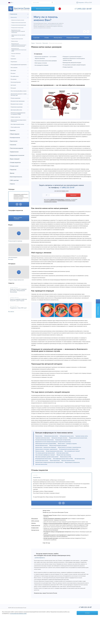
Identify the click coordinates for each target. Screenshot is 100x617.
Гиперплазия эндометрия (16, 107)
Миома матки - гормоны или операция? (45, 447)
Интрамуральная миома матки (43, 458)
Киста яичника (14, 67)
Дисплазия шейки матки (16, 110)
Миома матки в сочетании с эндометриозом (69, 447)
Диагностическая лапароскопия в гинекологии (18, 120)
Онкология (13, 144)
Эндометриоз (14, 61)
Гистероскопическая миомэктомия (18, 25)
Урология (12, 130)
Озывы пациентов (35, 525)
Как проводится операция (41, 65)
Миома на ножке (39, 451)
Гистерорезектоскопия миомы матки (68, 449)
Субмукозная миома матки (51, 436)
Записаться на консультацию (43, 8)
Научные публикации (15, 53)
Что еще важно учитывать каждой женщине (74, 65)
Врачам (12, 173)
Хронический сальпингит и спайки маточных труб (19, 94)
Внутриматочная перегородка (17, 101)
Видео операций (14, 159)
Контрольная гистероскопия (17, 27)
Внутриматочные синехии (17, 104)
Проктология (13, 141)
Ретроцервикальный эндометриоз (19, 64)
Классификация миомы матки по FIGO (63, 458)
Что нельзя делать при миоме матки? (45, 453)
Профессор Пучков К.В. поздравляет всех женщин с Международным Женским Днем (18, 291)
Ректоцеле (13, 88)
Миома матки (14, 17)
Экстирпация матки (80, 458)
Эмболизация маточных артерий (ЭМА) (18, 35)
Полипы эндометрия (15, 98)
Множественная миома (41, 445)
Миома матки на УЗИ (65, 456)
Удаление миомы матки (81, 436)
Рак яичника (13, 79)
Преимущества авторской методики (72, 62)
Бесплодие (13, 70)
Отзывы (13, 56)
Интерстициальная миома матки (54, 451)
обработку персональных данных (57, 199)
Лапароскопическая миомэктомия (18, 22)
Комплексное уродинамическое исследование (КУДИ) (18, 113)
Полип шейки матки (15, 127)
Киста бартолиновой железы (17, 124)
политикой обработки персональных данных (66, 200)
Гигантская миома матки (41, 460)
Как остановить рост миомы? (72, 451)
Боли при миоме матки (62, 453)
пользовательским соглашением (50, 201)
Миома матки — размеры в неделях (67, 443)
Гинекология (13, 14)
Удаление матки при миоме (17, 38)
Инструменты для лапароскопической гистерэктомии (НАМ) (18, 50)
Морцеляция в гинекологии (72, 462)
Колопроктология (15, 137)
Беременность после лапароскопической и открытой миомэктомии (18, 31)
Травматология (14, 152)
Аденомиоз (13, 58)
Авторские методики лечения (17, 20)
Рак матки (13, 73)
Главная (33, 43)
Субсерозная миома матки (67, 436)
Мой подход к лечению (41, 63)
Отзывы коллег (14, 166)
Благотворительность (16, 177)
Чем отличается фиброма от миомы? (45, 455)
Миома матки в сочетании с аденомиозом (46, 449)
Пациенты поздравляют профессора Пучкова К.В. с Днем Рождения (18, 300)
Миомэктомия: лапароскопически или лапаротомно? (49, 462)
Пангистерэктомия (55, 460)
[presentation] (17, 204)
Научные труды (35, 530)
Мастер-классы (14, 41)
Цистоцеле (13, 85)
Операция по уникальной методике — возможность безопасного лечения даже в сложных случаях (74, 58)
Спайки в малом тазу (15, 117)
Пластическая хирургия (16, 148)
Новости (12, 184)
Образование (34, 518)
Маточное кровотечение (68, 460)
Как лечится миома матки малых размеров (46, 60)
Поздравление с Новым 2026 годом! (18, 308)
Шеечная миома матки (41, 464)
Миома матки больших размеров (58, 445)
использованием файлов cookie (18, 613)
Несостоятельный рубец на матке (18, 91)
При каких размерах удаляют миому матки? (46, 456)
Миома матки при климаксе (64, 455)
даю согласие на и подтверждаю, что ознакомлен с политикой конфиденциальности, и (60, 200)
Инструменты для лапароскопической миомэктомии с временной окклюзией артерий (18, 45)
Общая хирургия (14, 134)
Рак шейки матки (15, 76)
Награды (33, 523)
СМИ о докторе (14, 180)
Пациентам (13, 169)
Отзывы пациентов (15, 162)
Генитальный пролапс (16, 82)
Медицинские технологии (17, 155)
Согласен (87, 613)
